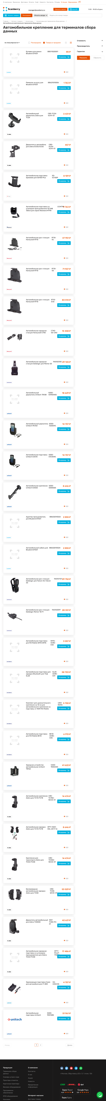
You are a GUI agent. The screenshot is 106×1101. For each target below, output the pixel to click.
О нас (30, 1075)
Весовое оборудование (11, 1087)
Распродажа (27, 15)
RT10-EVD (53, 301)
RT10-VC (54, 239)
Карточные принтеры (11, 1084)
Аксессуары (32, 21)
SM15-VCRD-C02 (53, 643)
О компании (7, 2)
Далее (69, 1046)
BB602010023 (53, 517)
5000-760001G (52, 425)
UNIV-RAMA (59, 704)
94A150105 (55, 362)
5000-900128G (50, 1014)
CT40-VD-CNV (54, 332)
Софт (37, 2)
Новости (43, 2)
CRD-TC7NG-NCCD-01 (52, 798)
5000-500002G (52, 487)
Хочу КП (73, 9)
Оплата (31, 2)
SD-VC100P (54, 177)
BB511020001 (51, 52)
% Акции (64, 2)
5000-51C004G (52, 456)
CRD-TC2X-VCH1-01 (52, 115)
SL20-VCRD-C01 (55, 674)
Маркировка (74, 2)
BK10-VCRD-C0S (52, 736)
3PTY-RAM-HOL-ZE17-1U (52, 828)
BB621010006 (52, 83)
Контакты (50, 2)
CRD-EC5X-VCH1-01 (52, 147)
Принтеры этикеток (10, 1081)
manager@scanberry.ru (36, 10)
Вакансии (16, 2)
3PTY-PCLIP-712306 (57, 953)
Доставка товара (34, 1099)
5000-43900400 (52, 394)
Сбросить (98, 58)
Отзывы (57, 2)
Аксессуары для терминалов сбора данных (56, 21)
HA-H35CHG (55, 983)
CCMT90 (58, 207)
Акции (30, 1078)
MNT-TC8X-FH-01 (53, 922)
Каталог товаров (18, 21)
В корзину (64, 57)
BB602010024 (53, 548)
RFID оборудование (10, 1096)
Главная (6, 21)
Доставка (24, 2)
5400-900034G (54, 766)
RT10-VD (54, 270)
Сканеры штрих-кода (11, 1077)
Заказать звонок (60, 9)
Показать (83, 58)
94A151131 (56, 579)
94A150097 (54, 610)
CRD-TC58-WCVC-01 (53, 891)
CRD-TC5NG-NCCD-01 (52, 860)
